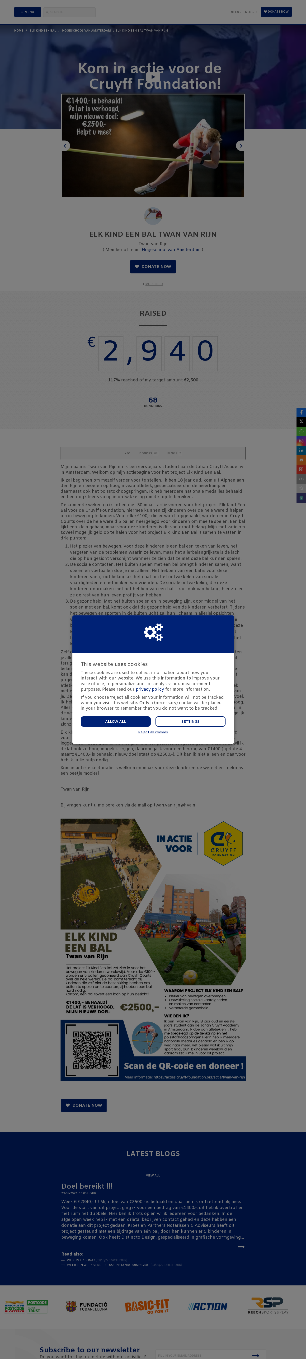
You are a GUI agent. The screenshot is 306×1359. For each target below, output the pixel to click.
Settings (190, 721)
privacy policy (150, 689)
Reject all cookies (153, 732)
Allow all (115, 721)
